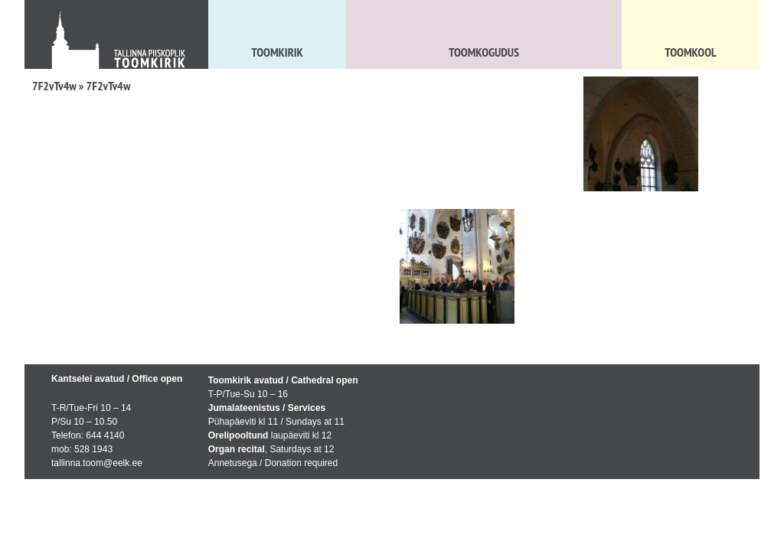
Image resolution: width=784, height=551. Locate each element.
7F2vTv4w (54, 85)
